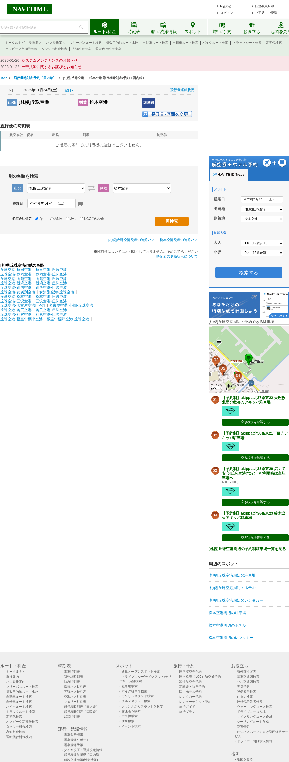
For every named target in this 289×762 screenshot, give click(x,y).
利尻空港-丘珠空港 (51, 314)
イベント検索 (131, 726)
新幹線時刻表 (73, 676)
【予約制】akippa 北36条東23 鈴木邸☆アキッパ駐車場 (253, 515)
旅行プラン (187, 712)
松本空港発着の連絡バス (179, 240)
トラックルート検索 (247, 43)
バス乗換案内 (55, 43)
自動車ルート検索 (155, 43)
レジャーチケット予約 (195, 702)
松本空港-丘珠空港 (51, 296)
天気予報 (243, 687)
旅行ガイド (187, 707)
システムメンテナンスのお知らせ (50, 60)
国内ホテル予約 (190, 692)
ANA (58, 218)
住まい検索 (245, 696)
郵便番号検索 (246, 692)
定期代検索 (274, 43)
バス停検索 (130, 716)
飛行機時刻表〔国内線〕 (81, 707)
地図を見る (245, 759)
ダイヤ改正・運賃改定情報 (83, 750)
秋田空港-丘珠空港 (51, 269)
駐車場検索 (130, 686)
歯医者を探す (131, 711)
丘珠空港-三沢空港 (16, 301)
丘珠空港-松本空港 (16, 296)
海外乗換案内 (246, 671)
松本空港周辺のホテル (227, 625)
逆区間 (148, 102)
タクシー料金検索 (54, 49)
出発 (12, 102)
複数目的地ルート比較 (122, 43)
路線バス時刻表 (75, 687)
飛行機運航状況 (182, 90)
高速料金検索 (81, 49)
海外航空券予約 (190, 682)
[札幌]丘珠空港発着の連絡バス (131, 240)
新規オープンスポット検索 (141, 671)
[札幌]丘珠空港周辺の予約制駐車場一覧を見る (247, 549)
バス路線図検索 (248, 682)
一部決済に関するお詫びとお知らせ (51, 67)
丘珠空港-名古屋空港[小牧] (22, 305)
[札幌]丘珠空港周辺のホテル (232, 588)
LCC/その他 (94, 218)
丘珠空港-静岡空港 (16, 274)
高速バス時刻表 (75, 692)
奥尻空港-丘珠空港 (51, 310)
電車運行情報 (73, 735)
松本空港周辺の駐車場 (227, 613)
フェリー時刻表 (75, 702)
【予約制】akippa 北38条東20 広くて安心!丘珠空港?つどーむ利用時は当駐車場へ (253, 473)
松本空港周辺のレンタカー (231, 637)
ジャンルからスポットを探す (142, 706)
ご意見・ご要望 (266, 13)
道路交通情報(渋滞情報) (81, 760)
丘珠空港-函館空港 (16, 279)
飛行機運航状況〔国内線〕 (83, 755)
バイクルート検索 (215, 43)
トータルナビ (15, 43)
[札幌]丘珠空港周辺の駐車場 (232, 575)
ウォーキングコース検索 (254, 707)
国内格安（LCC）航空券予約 (200, 676)
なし (43, 218)
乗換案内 (35, 43)
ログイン (226, 13)
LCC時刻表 (72, 716)
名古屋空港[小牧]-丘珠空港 (71, 305)
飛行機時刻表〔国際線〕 (81, 712)
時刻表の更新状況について (177, 256)
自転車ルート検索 (185, 43)
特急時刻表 (72, 682)
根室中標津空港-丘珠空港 (68, 319)
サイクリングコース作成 (254, 716)
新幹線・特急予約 (192, 687)
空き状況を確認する (255, 422)
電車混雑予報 (73, 745)
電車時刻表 (72, 671)
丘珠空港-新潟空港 (16, 283)
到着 (83, 102)
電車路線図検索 (248, 676)
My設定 (225, 6)
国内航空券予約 (190, 671)
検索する (248, 272)
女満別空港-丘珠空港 (56, 292)
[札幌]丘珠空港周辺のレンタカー (236, 600)
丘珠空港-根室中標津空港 (21, 319)
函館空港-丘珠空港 (51, 279)
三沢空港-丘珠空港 (51, 301)
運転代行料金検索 (108, 49)
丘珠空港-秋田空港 (16, 269)
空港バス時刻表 (75, 696)
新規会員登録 (264, 6)
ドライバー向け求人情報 (254, 741)
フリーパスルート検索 (86, 43)
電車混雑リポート (76, 740)
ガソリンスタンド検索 (138, 696)
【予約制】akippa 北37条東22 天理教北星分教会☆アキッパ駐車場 (253, 400)
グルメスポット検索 (136, 701)
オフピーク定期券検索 (21, 49)
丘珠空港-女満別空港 (17, 292)
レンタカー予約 (190, 696)
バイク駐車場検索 (134, 691)
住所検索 (128, 721)
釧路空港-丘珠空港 (51, 287)
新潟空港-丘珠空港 (51, 283)
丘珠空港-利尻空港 (16, 314)
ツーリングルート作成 (253, 722)
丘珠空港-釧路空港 (16, 287)
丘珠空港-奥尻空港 (16, 310)
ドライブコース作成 (251, 712)
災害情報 (243, 727)
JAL (73, 218)
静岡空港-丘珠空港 (51, 274)
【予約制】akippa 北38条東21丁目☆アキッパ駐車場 (255, 435)
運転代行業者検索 (250, 702)
